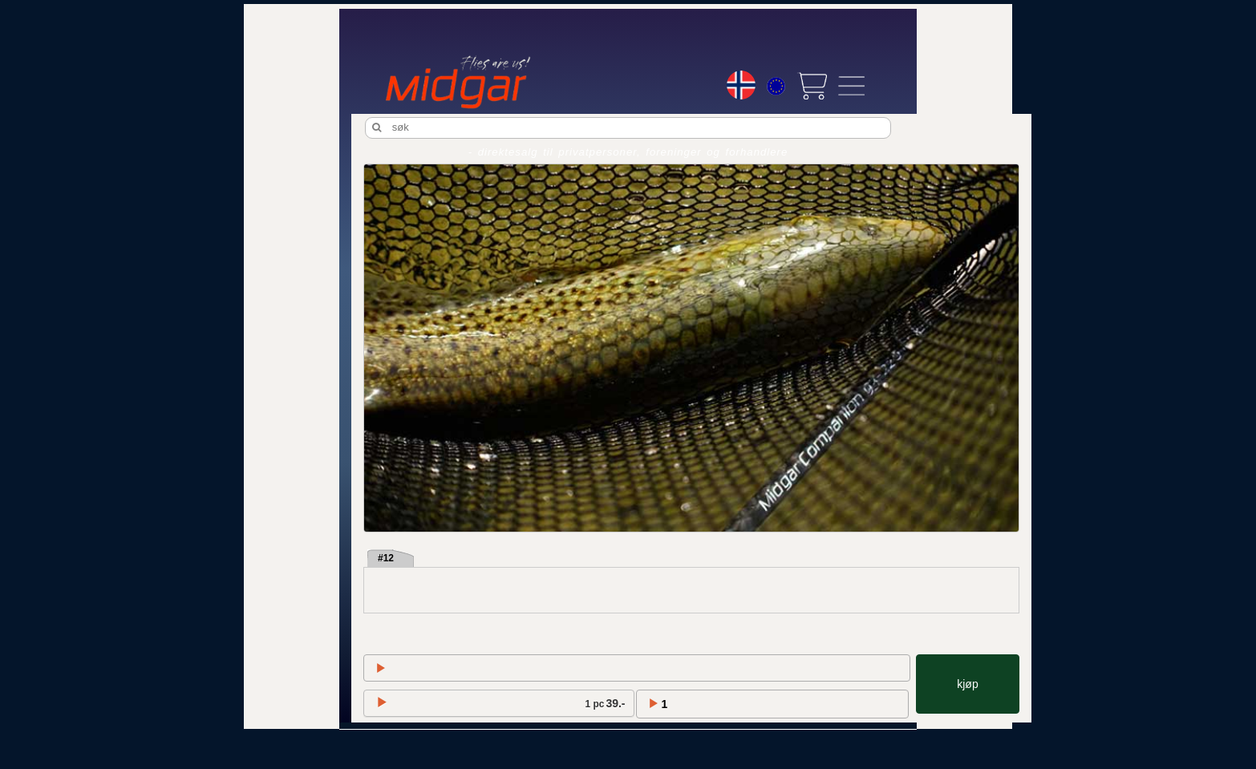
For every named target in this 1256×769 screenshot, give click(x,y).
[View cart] (811, 85)
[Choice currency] (776, 88)
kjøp (967, 684)
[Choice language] (741, 85)
